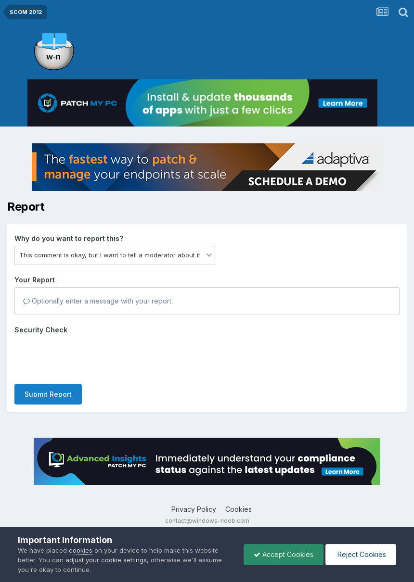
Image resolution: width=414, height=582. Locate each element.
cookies (80, 550)
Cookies (238, 509)
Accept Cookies (283, 554)
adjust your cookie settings (106, 560)
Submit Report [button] (48, 394)
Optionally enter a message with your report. (98, 301)
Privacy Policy (193, 509)
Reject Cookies (361, 554)
